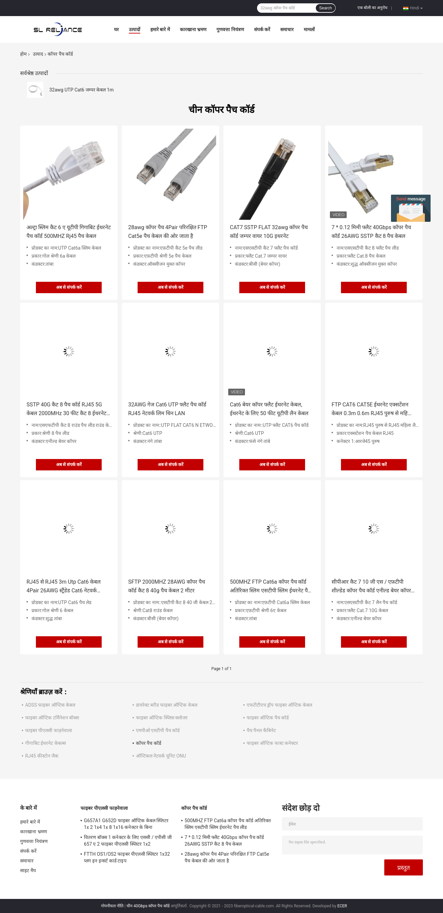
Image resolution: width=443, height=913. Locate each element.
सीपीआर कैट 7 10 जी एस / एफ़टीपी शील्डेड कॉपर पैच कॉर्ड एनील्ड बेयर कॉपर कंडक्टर (371, 587)
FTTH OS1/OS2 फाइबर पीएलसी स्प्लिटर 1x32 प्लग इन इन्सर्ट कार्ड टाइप (127, 857)
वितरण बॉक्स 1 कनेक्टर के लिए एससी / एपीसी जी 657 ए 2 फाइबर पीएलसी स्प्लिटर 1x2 (128, 841)
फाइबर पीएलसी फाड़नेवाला (48, 730)
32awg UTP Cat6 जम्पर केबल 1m (81, 89)
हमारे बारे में (160, 29)
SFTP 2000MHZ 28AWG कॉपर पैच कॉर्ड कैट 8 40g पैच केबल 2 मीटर (166, 586)
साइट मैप (28, 870)
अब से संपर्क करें (69, 287)
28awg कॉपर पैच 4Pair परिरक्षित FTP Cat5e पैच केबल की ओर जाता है (167, 231)
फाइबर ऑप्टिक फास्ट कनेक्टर (272, 743)
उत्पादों (134, 29)
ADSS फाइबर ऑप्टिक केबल (50, 705)
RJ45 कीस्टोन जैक (41, 756)
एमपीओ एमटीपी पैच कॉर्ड (158, 730)
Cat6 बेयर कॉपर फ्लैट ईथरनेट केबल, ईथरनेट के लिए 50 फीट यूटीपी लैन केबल (269, 408)
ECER (342, 906)
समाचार (287, 29)
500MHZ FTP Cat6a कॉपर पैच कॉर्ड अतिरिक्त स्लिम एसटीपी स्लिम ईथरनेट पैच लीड (270, 587)
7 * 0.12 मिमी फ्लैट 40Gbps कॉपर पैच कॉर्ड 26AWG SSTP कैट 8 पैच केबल (371, 231)
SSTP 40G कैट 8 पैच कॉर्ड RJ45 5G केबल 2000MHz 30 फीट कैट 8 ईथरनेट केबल (66, 409)
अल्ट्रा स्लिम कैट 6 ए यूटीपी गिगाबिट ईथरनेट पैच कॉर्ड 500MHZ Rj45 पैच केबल (69, 231)
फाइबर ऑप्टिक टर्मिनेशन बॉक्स (52, 717)
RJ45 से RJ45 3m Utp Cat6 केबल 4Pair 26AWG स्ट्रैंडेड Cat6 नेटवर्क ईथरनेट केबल (64, 587)
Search (325, 8)
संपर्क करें (262, 29)
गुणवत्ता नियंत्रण (230, 29)
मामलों (309, 29)
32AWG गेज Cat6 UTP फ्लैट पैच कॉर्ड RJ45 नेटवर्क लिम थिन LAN (167, 408)
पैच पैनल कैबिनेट (261, 730)
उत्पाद (38, 54)
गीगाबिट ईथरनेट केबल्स (45, 743)
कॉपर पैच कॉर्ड (148, 743)
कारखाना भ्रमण (193, 29)
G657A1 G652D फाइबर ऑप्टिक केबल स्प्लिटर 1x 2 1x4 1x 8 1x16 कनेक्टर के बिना (126, 824)
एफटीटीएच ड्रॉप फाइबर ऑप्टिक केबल (279, 705)
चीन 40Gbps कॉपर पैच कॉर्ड (148, 906)
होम (23, 54)
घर (116, 29)
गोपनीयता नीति (112, 906)
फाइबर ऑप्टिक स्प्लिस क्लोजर (162, 717)
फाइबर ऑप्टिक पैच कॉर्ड (268, 717)
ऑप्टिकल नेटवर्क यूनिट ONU (161, 756)
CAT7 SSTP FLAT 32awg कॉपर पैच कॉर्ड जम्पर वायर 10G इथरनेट (269, 231)
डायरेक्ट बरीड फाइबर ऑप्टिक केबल (166, 705)
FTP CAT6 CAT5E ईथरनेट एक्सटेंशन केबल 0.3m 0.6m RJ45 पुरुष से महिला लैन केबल (372, 409)
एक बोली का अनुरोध (372, 7)
